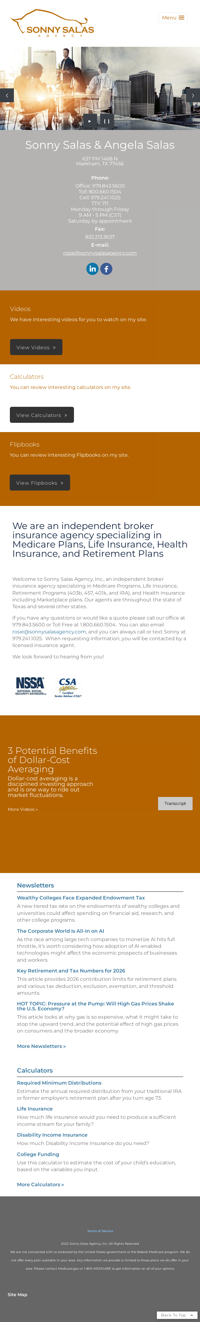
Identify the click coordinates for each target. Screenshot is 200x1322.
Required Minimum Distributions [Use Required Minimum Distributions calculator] (59, 1095)
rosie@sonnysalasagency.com (100, 253)
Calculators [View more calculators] (35, 1082)
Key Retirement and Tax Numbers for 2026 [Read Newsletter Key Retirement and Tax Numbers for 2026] (71, 958)
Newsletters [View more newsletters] (35, 873)
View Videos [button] (130, 347)
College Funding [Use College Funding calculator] (38, 1167)
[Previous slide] (7, 95)
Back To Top (177, 1315)
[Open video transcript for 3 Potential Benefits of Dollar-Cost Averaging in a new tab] (162, 803)
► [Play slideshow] (90, 120)
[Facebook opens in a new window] (106, 269)
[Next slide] (193, 95)
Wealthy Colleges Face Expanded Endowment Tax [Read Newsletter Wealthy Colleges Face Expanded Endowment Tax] (81, 885)
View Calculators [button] (38, 415)
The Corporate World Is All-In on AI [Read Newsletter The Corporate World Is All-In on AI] (60, 918)
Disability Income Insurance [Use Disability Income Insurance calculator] (52, 1147)
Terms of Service (100, 1231)
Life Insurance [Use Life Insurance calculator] (35, 1121)
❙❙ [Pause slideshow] (107, 120)
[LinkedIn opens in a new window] (92, 269)
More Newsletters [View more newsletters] (41, 1034)
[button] (173, 17)
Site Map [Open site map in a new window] (17, 1294)
